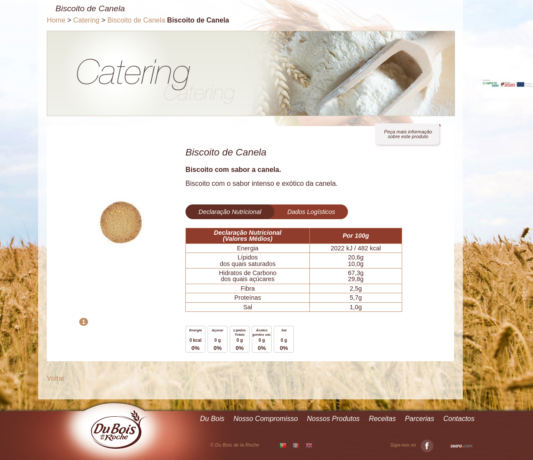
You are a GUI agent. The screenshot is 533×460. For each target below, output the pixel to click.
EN (309, 445)
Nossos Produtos (333, 418)
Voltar (56, 378)
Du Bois (212, 418)
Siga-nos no (411, 445)
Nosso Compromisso (266, 418)
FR (295, 445)
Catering (86, 20)
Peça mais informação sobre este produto (408, 134)
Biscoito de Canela (136, 20)
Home (56, 20)
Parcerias (419, 418)
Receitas (382, 418)
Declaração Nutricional (229, 211)
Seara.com (461, 446)
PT (283, 446)
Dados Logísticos (311, 211)
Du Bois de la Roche (119, 429)
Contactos (458, 418)
